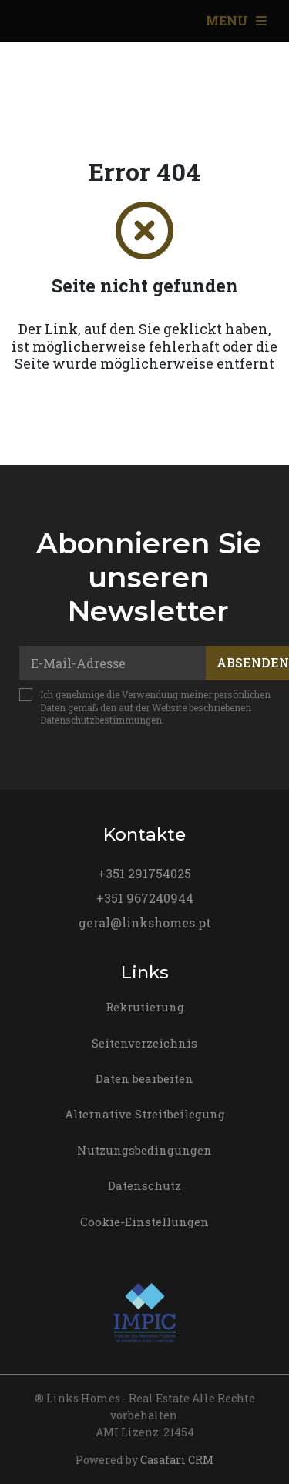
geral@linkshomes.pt (145, 922)
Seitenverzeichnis (144, 1043)
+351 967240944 (144, 898)
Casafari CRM (176, 1459)
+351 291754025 (144, 873)
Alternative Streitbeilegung (145, 1113)
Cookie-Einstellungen (144, 1221)
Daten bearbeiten (144, 1078)
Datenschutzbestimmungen (101, 720)
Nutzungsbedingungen (144, 1150)
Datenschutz (144, 1185)
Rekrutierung (145, 1006)
